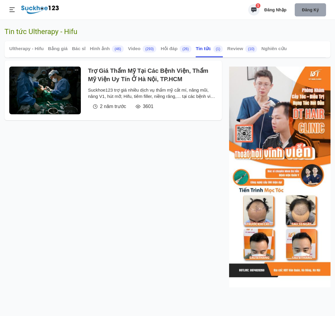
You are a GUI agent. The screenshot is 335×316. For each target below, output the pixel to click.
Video (142, 49)
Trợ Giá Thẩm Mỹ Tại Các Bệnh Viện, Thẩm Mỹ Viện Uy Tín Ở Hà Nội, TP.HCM (148, 74)
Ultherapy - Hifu (26, 48)
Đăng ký (310, 9)
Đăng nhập (275, 9)
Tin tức (209, 49)
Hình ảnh (106, 49)
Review (242, 49)
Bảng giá (58, 48)
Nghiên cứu (274, 48)
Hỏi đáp (176, 49)
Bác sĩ (79, 48)
